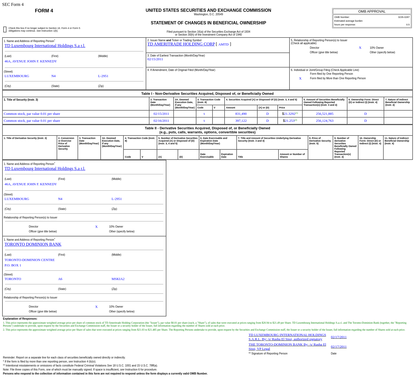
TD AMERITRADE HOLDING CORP (181, 44)
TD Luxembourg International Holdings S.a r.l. (45, 45)
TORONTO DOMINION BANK (33, 244)
